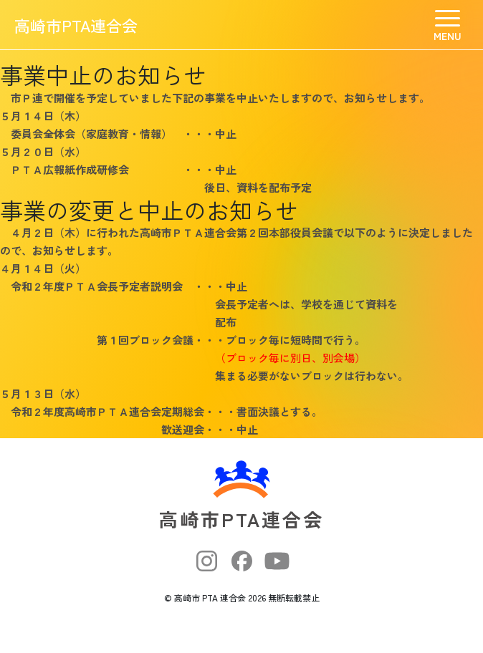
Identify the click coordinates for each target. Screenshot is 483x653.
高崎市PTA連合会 (76, 25)
